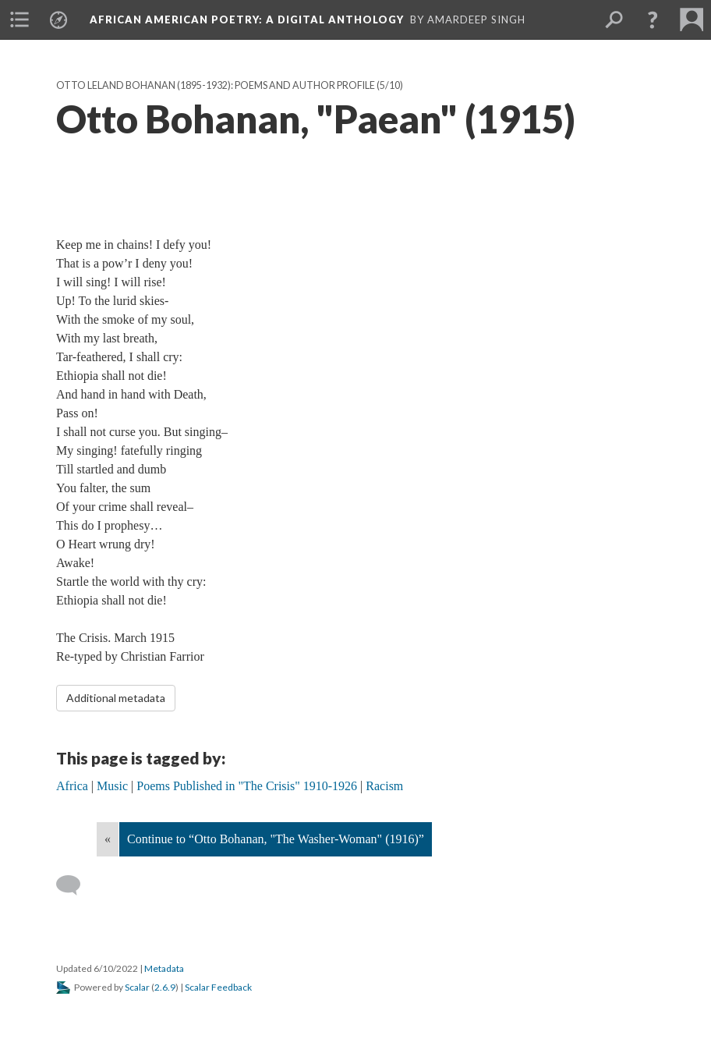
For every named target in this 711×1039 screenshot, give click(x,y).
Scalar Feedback (218, 987)
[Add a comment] (75, 885)
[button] (652, 19)
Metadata (164, 968)
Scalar (137, 987)
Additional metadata (115, 697)
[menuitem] (19, 19)
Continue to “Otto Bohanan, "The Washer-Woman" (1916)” (275, 839)
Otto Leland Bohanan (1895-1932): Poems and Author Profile (215, 85)
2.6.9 (164, 987)
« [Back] (107, 839)
